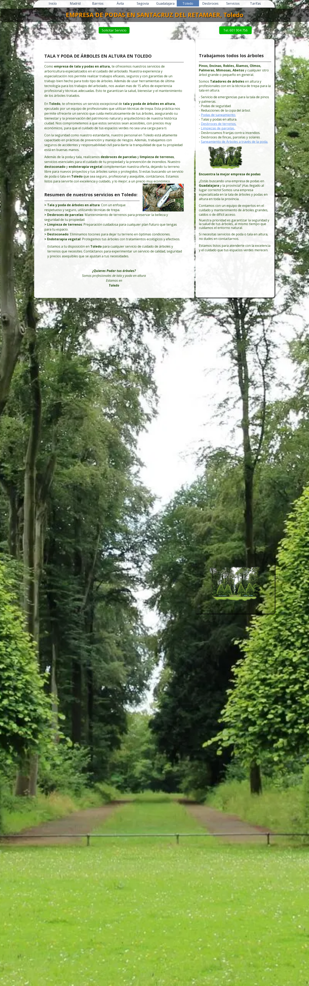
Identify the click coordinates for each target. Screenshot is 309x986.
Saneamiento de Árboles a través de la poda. (235, 146)
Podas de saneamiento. (221, 123)
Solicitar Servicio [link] (120, 30)
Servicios (233, 3)
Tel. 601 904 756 (217, 30)
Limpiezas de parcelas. (221, 135)
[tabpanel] (114, 170)
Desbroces (210, 3)
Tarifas (255, 3)
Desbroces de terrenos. (221, 131)
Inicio (53, 3)
